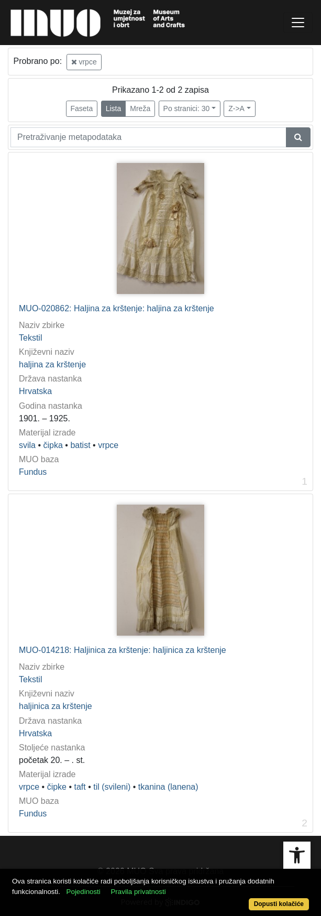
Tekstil (30, 337)
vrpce (84, 62)
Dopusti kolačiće (279, 904)
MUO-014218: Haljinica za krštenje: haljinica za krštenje (122, 650)
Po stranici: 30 (186, 108)
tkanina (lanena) (168, 786)
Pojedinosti (84, 892)
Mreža (140, 108)
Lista (113, 108)
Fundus (33, 471)
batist (80, 445)
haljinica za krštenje (55, 706)
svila (27, 445)
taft (79, 786)
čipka (53, 445)
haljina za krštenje (52, 364)
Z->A (236, 108)
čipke (57, 786)
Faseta (82, 108)
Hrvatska (35, 391)
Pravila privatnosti (137, 892)
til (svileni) (111, 786)
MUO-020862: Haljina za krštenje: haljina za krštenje (116, 308)
